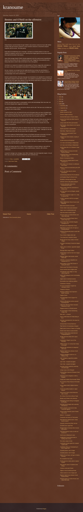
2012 (60, 96)
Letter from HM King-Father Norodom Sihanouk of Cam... (69, 305)
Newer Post (7, 214)
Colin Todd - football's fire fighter (67, 361)
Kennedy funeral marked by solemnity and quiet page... (69, 367)
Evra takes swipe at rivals (66, 441)
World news (73, 48)
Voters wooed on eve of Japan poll (68, 472)
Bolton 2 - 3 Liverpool (65, 415)
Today (11, 159)
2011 (60, 99)
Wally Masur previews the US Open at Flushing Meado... (69, 228)
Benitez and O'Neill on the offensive (68, 398)
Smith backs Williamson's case (67, 435)
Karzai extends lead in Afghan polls (68, 269)
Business (59, 44)
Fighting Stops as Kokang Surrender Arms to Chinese (69, 151)
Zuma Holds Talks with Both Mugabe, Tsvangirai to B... (69, 222)
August (62, 110)
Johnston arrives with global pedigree (69, 181)
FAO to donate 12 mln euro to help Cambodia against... (68, 408)
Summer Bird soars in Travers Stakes (69, 116)
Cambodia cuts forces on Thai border (69, 417)
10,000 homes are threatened (67, 140)
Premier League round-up (66, 114)
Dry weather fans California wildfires (68, 281)
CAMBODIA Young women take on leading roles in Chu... (68, 438)
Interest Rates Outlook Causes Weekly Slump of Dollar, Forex (71, 82)
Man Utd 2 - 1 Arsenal (65, 314)
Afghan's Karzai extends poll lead (68, 470)
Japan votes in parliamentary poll (68, 210)
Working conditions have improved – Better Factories (68, 292)
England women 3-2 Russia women (68, 308)
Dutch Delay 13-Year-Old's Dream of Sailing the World (69, 264)
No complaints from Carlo (66, 458)
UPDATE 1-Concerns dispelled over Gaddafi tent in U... (68, 260)
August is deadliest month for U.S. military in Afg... (68, 355)
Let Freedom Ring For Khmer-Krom (68, 177)
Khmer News (62, 46)
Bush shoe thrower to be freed (67, 205)
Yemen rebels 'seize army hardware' (68, 207)
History (70, 44)
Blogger (44, 508)
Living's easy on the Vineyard (67, 370)
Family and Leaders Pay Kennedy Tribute (70, 379)
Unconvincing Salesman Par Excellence (69, 174)
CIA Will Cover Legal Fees (66, 425)
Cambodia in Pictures (65, 283)
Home (29, 214)
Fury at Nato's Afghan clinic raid (67, 235)
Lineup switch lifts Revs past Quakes (69, 122)
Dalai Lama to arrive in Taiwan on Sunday (70, 328)
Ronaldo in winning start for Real (68, 179)
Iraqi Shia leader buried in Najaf (67, 212)
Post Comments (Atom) (15, 217)
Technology (63, 48)
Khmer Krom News (76, 44)
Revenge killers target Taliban (67, 250)
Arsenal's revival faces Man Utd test (68, 423)
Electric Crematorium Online (67, 158)
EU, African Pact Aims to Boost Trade (69, 396)
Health (66, 44)
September (63, 108)
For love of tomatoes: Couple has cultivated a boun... (68, 286)
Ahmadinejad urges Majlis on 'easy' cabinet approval (68, 272)
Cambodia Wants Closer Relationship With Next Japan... (69, 155)
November (63, 105)
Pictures (70, 46)
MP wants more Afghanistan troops (68, 225)
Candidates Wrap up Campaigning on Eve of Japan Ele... (69, 447)
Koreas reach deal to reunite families (69, 330)
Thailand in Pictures (65, 289)
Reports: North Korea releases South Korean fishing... (69, 351)
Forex (63, 44)
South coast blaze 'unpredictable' (68, 128)
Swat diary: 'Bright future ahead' (67, 131)
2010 (60, 101)
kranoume (13, 7)
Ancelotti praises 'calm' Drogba (67, 450)
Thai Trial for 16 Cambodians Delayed (69, 326)
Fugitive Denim (63, 295)
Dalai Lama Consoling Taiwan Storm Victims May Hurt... (68, 219)
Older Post (50, 214)
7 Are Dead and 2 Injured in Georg (68, 237)
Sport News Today (12, 161)
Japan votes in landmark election (68, 279)
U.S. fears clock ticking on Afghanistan (69, 142)
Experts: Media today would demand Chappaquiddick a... (69, 333)
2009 (60, 103)
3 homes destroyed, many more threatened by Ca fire (67, 184)
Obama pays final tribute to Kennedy (69, 267)
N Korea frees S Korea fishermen (68, 323)
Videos (67, 48)
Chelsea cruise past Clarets (66, 468)
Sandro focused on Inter (66, 112)
